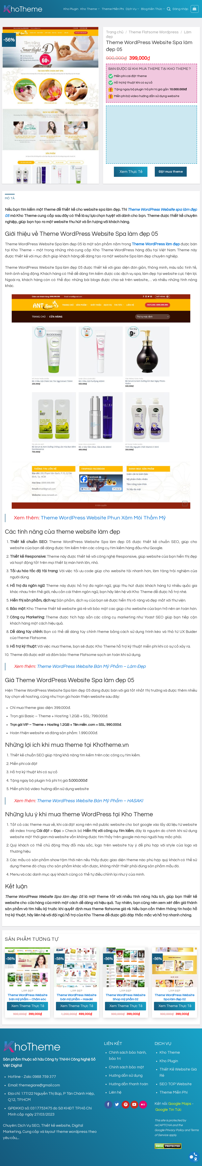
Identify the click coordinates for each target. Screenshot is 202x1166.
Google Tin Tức (168, 1110)
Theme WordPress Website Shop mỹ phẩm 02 (125, 997)
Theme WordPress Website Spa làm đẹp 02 (174, 997)
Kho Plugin (70, 9)
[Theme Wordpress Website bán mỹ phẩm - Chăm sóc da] (27, 967)
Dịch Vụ (132, 9)
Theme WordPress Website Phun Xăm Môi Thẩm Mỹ (103, 517)
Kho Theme (90, 9)
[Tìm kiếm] (169, 9)
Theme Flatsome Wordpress (154, 32)
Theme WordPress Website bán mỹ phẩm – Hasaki (76, 997)
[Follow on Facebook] (108, 1105)
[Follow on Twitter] (117, 1105)
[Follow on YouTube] (134, 1105)
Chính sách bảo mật (126, 1067)
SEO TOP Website (176, 1084)
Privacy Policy (174, 1130)
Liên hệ (115, 1092)
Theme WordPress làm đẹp (156, 244)
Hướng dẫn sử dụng (125, 1075)
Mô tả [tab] (10, 198)
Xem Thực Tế (130, 172)
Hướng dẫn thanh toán (128, 1084)
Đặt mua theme (171, 171)
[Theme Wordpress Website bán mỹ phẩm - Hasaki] (76, 967)
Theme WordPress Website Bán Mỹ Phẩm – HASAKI (90, 800)
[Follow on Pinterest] (126, 1105)
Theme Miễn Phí (113, 9)
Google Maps (179, 1104)
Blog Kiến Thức (153, 9)
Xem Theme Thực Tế (27, 1006)
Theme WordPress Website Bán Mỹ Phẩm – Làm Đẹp (91, 666)
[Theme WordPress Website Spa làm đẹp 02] (174, 967)
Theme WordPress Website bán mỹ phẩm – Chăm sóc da (27, 999)
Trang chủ (114, 32)
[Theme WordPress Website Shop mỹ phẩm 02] (125, 967)
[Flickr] (143, 1105)
